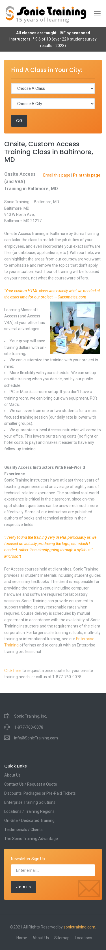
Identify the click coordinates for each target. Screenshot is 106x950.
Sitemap (62, 938)
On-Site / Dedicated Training (29, 820)
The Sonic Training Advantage (31, 838)
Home (21, 938)
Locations (83, 938)
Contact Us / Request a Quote (30, 784)
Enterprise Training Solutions (29, 802)
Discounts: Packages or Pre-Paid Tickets (40, 793)
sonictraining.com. (80, 927)
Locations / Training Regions (29, 811)
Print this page (86, 175)
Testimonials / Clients (23, 829)
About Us (12, 775)
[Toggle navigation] (97, 13)
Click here (12, 670)
